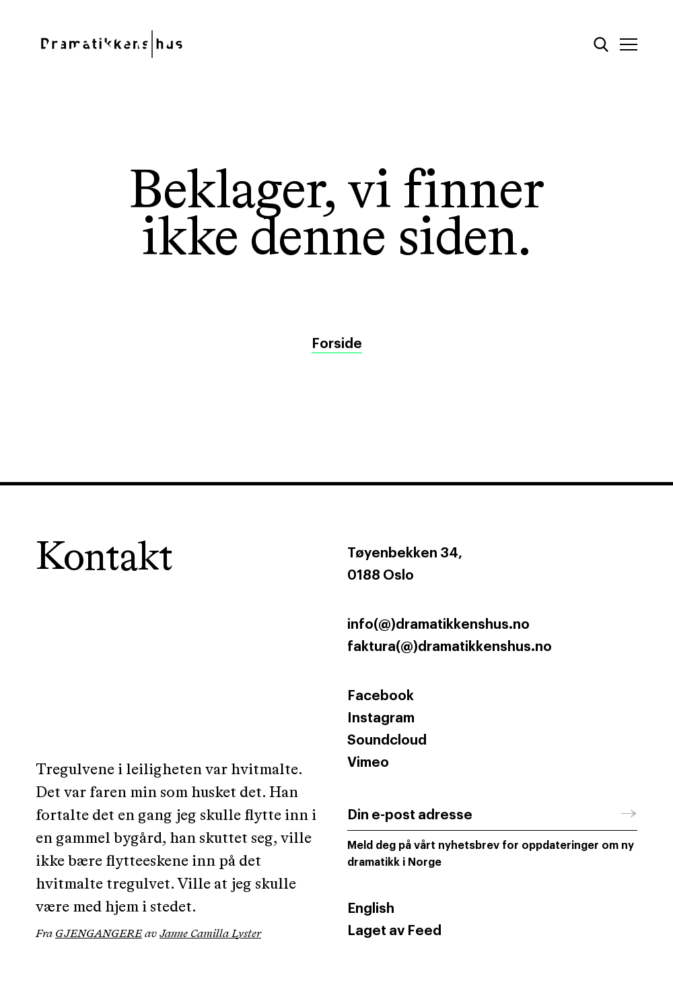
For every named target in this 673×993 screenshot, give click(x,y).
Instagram (381, 718)
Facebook (380, 696)
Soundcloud (387, 740)
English (370, 909)
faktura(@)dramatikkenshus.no (449, 647)
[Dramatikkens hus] (181, 44)
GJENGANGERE (98, 934)
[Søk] (601, 44)
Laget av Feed (394, 931)
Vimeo (368, 762)
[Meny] (628, 44)
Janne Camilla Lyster (210, 934)
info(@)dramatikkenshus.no (438, 624)
